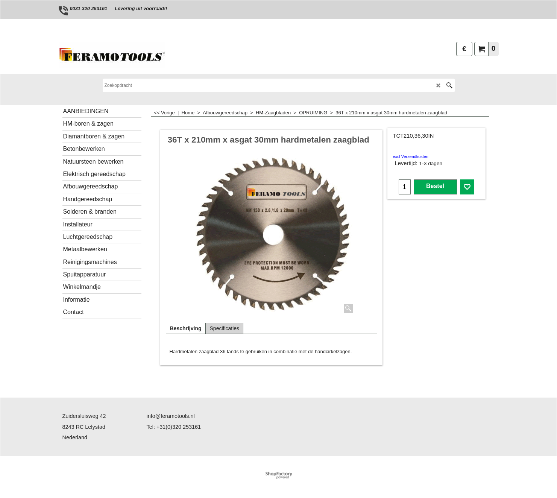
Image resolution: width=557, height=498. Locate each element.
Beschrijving (186, 328)
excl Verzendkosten (410, 156)
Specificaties (225, 328)
